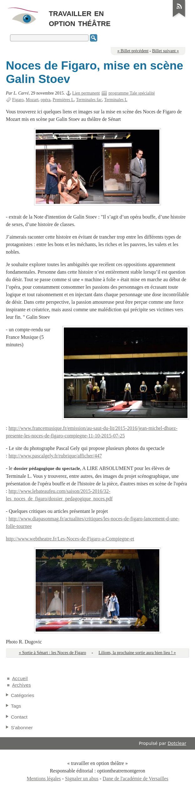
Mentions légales (44, 778)
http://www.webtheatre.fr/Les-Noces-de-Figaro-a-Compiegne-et (70, 538)
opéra (45, 99)
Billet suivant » (165, 51)
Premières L (63, 99)
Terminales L (115, 99)
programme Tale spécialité (131, 93)
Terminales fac (89, 99)
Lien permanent (86, 93)
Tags (16, 706)
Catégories (22, 695)
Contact (19, 717)
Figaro (18, 99)
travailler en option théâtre (79, 17)
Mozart (32, 99)
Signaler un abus (82, 778)
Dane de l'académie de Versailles (135, 778)
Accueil (20, 678)
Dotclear (177, 743)
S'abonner (22, 727)
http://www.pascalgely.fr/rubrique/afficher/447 (55, 455)
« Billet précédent (133, 51)
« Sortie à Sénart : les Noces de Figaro (52, 652)
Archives (21, 685)
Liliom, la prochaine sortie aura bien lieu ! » (137, 652)
